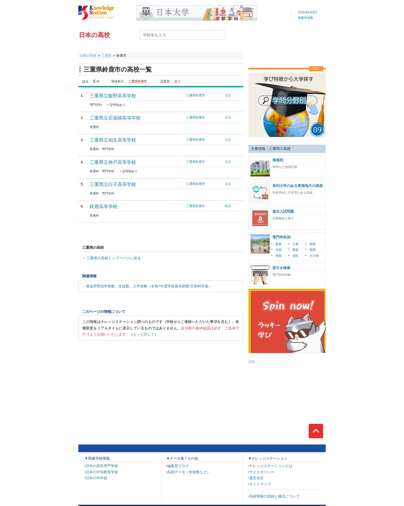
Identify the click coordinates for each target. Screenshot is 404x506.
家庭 (295, 250)
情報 (278, 256)
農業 (278, 244)
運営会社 (256, 478)
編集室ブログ (178, 466)
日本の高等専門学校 (102, 466)
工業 (295, 244)
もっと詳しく (144, 334)
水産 (278, 250)
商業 (312, 244)
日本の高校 (94, 34)
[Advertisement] (287, 396)
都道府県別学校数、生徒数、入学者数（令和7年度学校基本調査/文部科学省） (149, 286)
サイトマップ (260, 484)
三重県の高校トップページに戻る (114, 258)
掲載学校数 (305, 18)
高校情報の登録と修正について (274, 496)
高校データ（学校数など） (189, 472)
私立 (228, 206)
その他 (314, 256)
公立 (228, 95)
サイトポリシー (261, 472)
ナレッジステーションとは (270, 466)
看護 (312, 250)
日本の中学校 (96, 478)
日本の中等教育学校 (102, 472)
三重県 (107, 55)
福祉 (295, 256)
